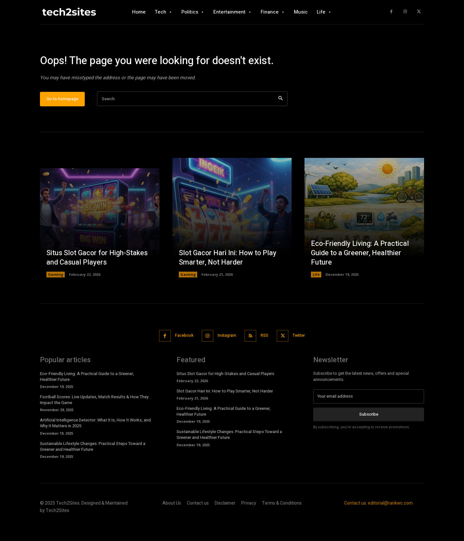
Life (316, 293)
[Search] (280, 118)
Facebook (181, 355)
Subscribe (368, 433)
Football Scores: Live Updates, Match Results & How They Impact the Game (94, 418)
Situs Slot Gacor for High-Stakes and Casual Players (97, 277)
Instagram (226, 355)
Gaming (55, 293)
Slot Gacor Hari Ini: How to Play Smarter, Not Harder (228, 277)
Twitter (302, 355)
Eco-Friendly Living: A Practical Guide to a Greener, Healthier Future (360, 272)
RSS (266, 355)
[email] (368, 415)
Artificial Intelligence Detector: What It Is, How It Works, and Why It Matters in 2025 (95, 442)
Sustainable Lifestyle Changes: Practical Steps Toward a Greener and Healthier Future (92, 465)
